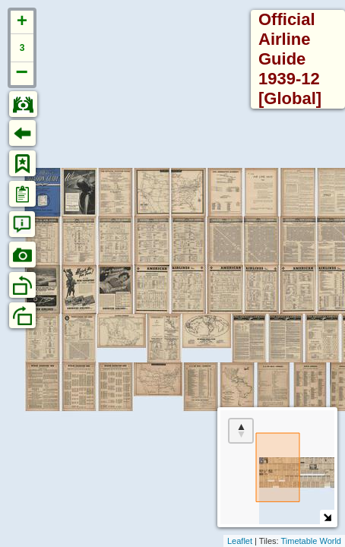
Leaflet (239, 540)
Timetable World (311, 540)
